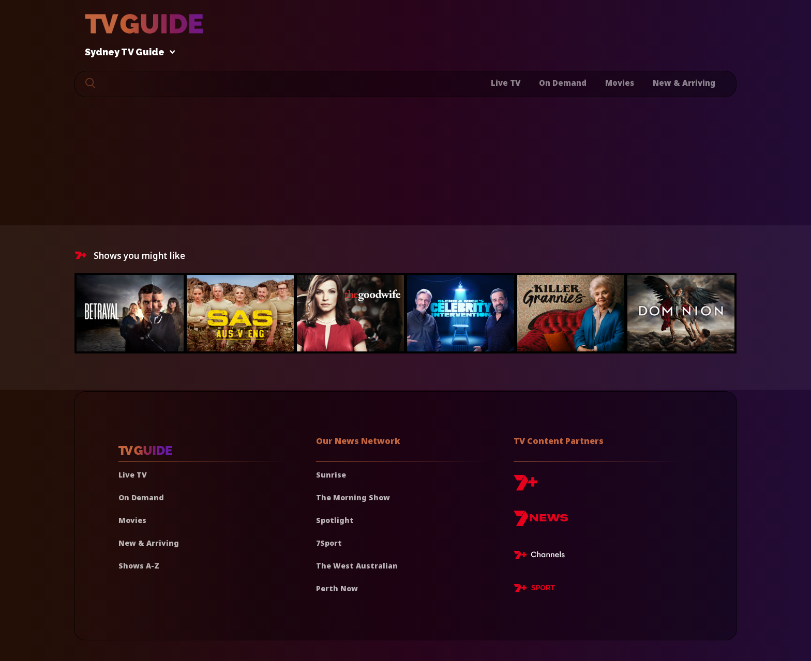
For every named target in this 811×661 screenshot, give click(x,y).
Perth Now (337, 588)
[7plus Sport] (534, 589)
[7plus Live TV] (542, 556)
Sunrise (331, 475)
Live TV (505, 83)
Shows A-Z (138, 566)
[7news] (541, 522)
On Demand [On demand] (141, 497)
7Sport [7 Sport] (329, 543)
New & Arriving (684, 83)
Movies (619, 83)
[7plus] (525, 486)
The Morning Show (353, 497)
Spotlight (335, 520)
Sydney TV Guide (127, 52)
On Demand (563, 83)
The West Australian (357, 566)
